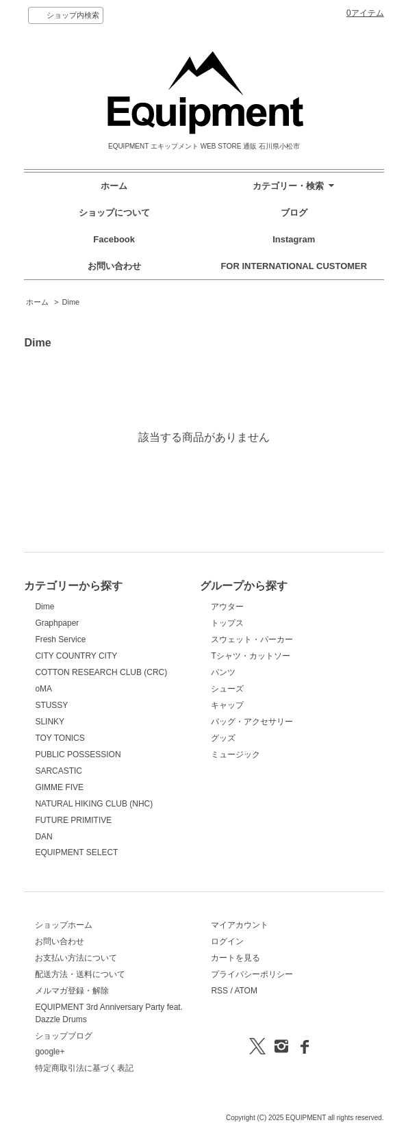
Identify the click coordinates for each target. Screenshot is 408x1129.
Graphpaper (57, 623)
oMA (43, 689)
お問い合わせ (114, 266)
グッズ (223, 738)
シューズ (227, 689)
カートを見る (235, 958)
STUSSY (51, 705)
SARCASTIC (58, 771)
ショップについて (114, 212)
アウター (227, 606)
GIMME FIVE (59, 787)
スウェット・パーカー (252, 639)
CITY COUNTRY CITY (76, 656)
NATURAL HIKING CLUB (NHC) (94, 804)
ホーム (114, 186)
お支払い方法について (76, 958)
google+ (49, 1051)
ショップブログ (63, 1036)
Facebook (114, 239)
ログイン (227, 941)
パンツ (223, 672)
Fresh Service (60, 639)
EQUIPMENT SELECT (76, 852)
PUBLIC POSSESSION (77, 754)
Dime (71, 302)
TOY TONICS (59, 738)
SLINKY (49, 721)
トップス (227, 623)
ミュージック (235, 754)
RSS (219, 990)
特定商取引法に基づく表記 (84, 1068)
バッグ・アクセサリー (252, 721)
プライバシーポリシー (252, 974)
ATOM (245, 990)
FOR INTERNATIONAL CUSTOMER (293, 266)
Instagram (293, 239)
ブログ (294, 212)
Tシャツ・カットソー (250, 656)
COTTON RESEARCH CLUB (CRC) (101, 672)
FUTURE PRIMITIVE (73, 820)
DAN (43, 836)
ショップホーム (63, 925)
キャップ (227, 705)
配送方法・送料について (80, 974)
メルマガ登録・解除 (72, 990)
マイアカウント (239, 925)
